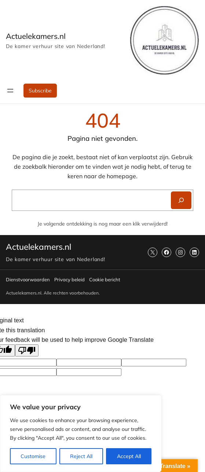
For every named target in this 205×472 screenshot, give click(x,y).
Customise (33, 456)
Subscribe (40, 90)
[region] (80, 433)
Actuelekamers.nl (36, 36)
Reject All (81, 456)
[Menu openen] (10, 90)
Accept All (129, 456)
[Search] (181, 200)
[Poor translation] (27, 350)
